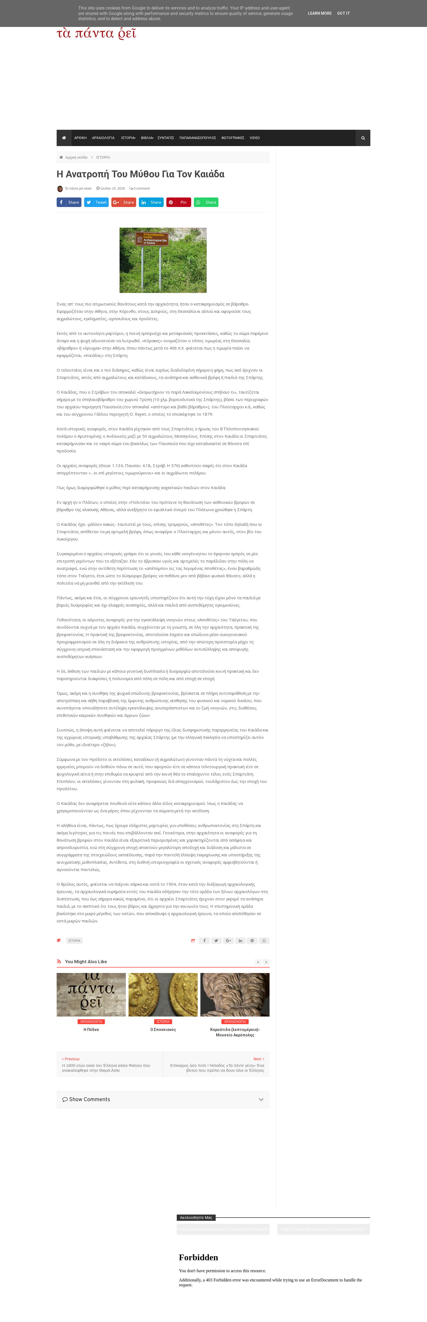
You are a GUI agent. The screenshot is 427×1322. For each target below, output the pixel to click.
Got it (343, 13)
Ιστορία (149, 1287)
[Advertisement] (213, 89)
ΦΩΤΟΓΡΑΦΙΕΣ (232, 138)
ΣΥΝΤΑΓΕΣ (166, 138)
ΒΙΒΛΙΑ (146, 138)
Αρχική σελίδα (77, 157)
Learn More (320, 13)
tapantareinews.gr (355, 1313)
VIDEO (255, 138)
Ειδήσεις (340, 1287)
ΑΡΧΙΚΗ (80, 138)
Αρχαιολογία (86, 1287)
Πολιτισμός (213, 1287)
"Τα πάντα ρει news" (111, 1313)
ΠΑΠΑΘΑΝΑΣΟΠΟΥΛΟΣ (197, 138)
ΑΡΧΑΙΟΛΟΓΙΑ (103, 138)
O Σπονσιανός (163, 1029)
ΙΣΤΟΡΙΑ (127, 138)
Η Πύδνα (91, 1029)
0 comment (139, 188)
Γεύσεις (277, 1287)
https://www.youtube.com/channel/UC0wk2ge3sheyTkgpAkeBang (303, 171)
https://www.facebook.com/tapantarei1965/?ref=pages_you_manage (349, 171)
